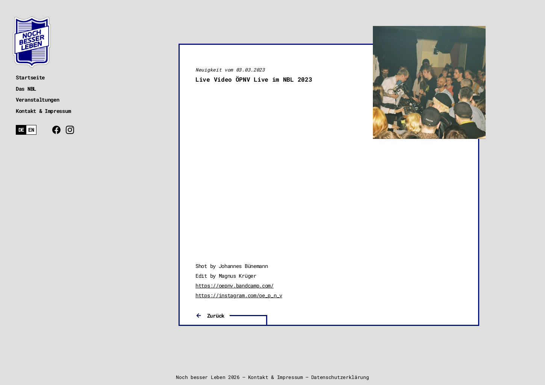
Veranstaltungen (37, 99)
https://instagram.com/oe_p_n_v (238, 295)
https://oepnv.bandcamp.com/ (234, 285)
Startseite (30, 77)
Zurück (215, 315)
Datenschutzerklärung (340, 377)
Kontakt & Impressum (43, 110)
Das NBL (26, 88)
